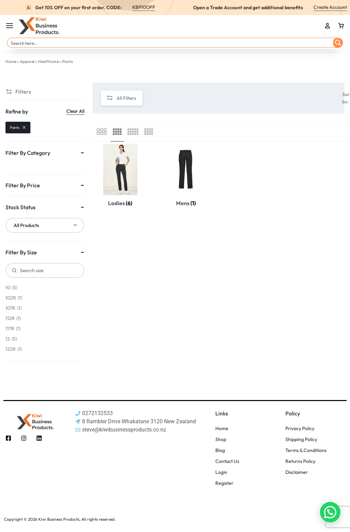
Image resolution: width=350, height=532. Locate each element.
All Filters (121, 98)
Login (221, 472)
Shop (220, 439)
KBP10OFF (143, 7)
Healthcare (48, 61)
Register (224, 483)
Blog (220, 450)
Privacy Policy (299, 428)
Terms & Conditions (305, 450)
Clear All (75, 111)
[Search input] (170, 43)
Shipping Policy (301, 439)
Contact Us (227, 461)
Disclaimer (296, 472)
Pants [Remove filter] (18, 127)
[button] (330, 512)
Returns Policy (300, 461)
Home (10, 61)
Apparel (27, 61)
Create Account (330, 7)
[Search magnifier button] (338, 43)
